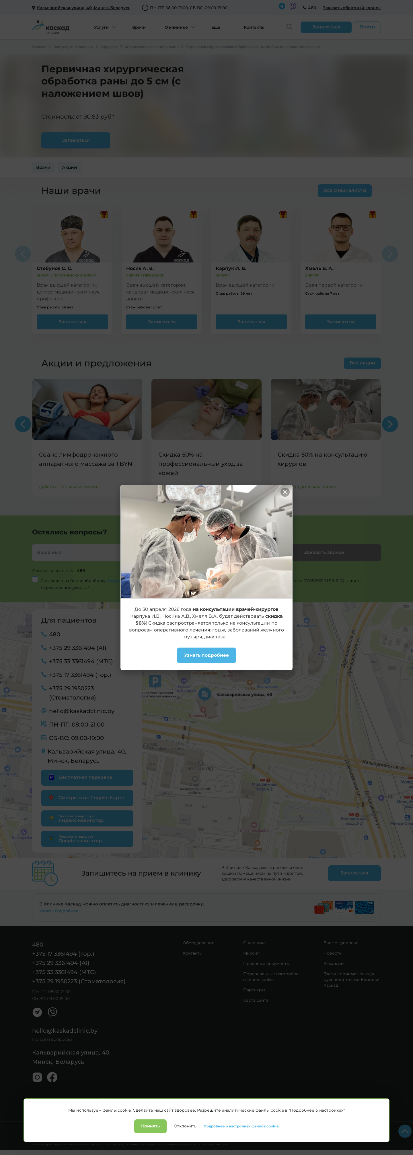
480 (312, 7)
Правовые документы (266, 963)
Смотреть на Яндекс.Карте (85, 797)
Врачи (139, 27)
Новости (333, 953)
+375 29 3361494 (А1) (77, 648)
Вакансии (334, 963)
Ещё (215, 27)
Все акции (362, 362)
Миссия (251, 953)
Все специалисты (345, 190)
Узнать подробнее (59, 911)
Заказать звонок (324, 552)
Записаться (72, 321)
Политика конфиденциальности (61, 1129)
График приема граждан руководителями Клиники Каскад (352, 979)
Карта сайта (255, 1000)
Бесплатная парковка (79, 777)
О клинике (176, 27)
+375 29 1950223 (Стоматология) (72, 693)
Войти (367, 26)
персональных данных (135, 580)
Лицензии (106, 1129)
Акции (69, 167)
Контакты (254, 27)
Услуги (101, 27)
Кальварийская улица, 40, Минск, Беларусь (87, 756)
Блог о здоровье (341, 942)
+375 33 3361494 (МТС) (81, 661)
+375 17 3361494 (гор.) (80, 675)
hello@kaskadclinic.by (81, 711)
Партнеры (254, 990)
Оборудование (199, 942)
